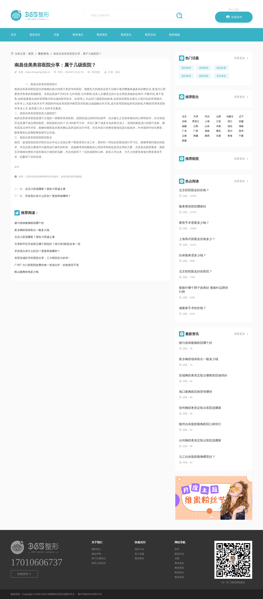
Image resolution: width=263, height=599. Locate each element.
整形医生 (126, 34)
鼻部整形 (203, 68)
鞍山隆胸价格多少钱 (26, 271)
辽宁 (241, 116)
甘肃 (218, 135)
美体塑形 (221, 76)
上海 (207, 121)
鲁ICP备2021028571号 (90, 594)
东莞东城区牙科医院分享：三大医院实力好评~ (42, 257)
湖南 (241, 126)
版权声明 (96, 553)
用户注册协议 (99, 558)
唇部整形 (186, 76)
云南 (184, 135)
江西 (195, 126)
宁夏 (241, 135)
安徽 (241, 121)
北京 (184, 116)
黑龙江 (195, 121)
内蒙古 (229, 116)
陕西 (207, 135)
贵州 (241, 131)
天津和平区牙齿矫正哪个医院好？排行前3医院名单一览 (47, 244)
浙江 (230, 121)
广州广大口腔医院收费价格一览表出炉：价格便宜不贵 (46, 265)
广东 (184, 131)
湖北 (230, 126)
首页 (13, 34)
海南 (207, 131)
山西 (218, 116)
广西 (195, 131)
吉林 (184, 121)
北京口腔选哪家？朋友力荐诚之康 (45, 188)
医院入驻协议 (99, 563)
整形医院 (102, 34)
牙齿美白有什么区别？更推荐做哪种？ (48, 196)
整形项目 (77, 34)
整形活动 (150, 34)
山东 (207, 126)
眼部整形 (186, 68)
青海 (230, 135)
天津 (195, 116)
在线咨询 (24, 573)
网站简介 (96, 549)
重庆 (218, 131)
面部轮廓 (221, 68)
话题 (56, 34)
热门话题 (139, 553)
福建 (184, 126)
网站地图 (233, 9)
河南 (218, 126)
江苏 (218, 121)
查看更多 (241, 58)
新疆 (184, 140)
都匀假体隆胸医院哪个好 (29, 223)
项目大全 (139, 549)
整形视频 (174, 34)
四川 (230, 131)
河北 (207, 116)
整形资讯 (35, 34)
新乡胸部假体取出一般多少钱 (31, 230)
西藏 (195, 135)
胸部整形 (203, 76)
